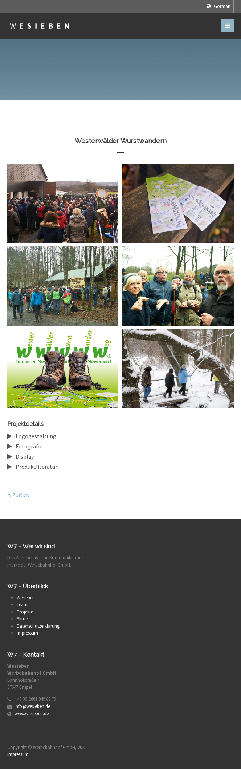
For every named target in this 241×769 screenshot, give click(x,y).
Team (22, 604)
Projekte (25, 612)
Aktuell (23, 619)
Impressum (27, 633)
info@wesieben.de (32, 706)
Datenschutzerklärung (38, 626)
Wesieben (26, 598)
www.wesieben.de (32, 713)
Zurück (20, 495)
